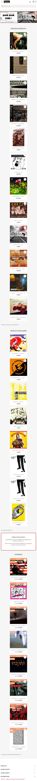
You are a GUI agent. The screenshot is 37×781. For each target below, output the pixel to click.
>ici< (23, 541)
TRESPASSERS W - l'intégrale (18, 747)
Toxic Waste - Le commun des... (18, 698)
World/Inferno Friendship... (18, 353)
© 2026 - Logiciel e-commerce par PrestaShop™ (13, 779)
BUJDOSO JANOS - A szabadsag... (18, 317)
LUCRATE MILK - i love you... (18, 196)
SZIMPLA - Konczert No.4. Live (18, 293)
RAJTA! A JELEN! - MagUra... (18, 148)
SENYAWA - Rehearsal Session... (18, 99)
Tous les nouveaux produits (10, 325)
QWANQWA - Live (18, 172)
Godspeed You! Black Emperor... (18, 625)
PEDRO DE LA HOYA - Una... (18, 450)
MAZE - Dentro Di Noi (18, 426)
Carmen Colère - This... (18, 244)
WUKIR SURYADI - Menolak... (18, 75)
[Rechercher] (18, 6)
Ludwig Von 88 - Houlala (18, 601)
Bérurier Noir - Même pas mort (18, 577)
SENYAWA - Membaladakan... (18, 123)
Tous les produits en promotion (11, 754)
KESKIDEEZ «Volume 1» (18, 402)
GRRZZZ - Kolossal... (18, 220)
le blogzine (29, 543)
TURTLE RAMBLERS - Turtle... (18, 268)
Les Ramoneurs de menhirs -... (18, 722)
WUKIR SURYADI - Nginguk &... (18, 51)
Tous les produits (7, 530)
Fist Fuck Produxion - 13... (18, 522)
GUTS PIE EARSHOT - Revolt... (18, 377)
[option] (18, 17)
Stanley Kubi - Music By (18, 474)
